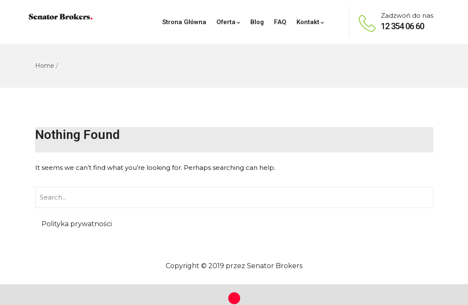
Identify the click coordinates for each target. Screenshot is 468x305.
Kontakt (310, 22)
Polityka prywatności (77, 224)
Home (44, 65)
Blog (257, 22)
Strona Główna (184, 22)
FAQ (280, 22)
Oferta (228, 22)
